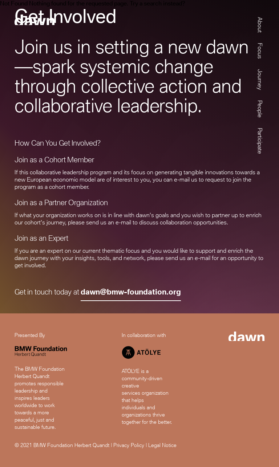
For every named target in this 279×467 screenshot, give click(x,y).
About (259, 25)
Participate (259, 141)
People (259, 109)
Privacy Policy (128, 445)
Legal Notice (162, 445)
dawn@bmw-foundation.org (131, 292)
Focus (259, 51)
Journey (259, 79)
